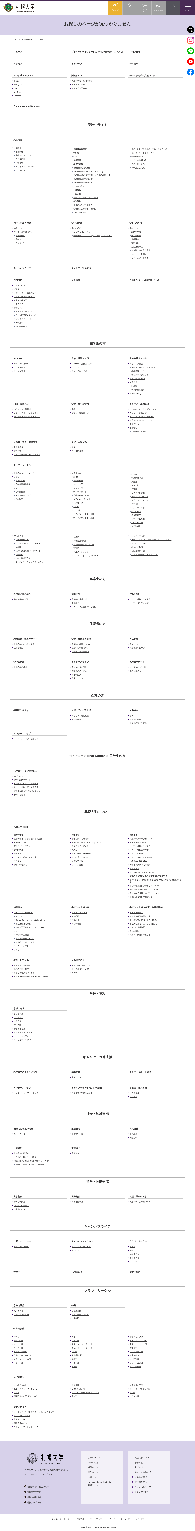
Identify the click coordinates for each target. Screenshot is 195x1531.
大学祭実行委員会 (23, 484)
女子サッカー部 (80, 492)
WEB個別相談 (21, 326)
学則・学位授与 (20, 865)
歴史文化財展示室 (23, 924)
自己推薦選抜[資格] (81, 168)
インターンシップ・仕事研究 (142, 417)
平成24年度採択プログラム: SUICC (144, 893)
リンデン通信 (19, 371)
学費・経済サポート (22, 780)
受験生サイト (97, 125)
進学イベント (19, 308)
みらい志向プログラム (82, 232)
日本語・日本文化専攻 (140, 250)
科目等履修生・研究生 (81, 969)
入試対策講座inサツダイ (26, 315)
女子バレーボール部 (81, 499)
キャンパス (76, 63)
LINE (16, 88)
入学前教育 (134, 869)
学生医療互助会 (138, 390)
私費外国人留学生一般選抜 (84, 209)
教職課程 (133, 1097)
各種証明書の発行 (137, 379)
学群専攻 (139, 1462)
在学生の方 (98, 343)
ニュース (17, 51)
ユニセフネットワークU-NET (28, 543)
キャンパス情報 (136, 364)
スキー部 (135, 485)
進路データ (134, 424)
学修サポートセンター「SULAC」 (145, 367)
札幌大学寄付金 (136, 912)
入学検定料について (138, 648)
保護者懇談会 (135, 671)
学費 (73, 409)
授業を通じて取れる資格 (82, 1093)
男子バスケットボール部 (83, 514)
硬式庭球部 (78, 481)
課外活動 (77, 160)
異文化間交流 (77, 451)
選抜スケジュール (23, 155)
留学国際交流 (141, 1482)
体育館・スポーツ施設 (25, 942)
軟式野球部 (136, 515)
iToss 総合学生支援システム (143, 75)
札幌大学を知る (21, 826)
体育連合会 (76, 473)
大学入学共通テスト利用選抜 (85, 198)
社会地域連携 (141, 1477)
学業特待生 (20, 236)
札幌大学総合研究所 (138, 842)
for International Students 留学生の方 (97, 756)
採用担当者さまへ (22, 710)
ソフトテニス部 (138, 519)
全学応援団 (20, 492)
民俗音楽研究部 (80, 541)
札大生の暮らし (79, 1272)
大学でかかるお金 (22, 223)
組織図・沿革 (19, 853)
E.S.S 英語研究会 (23, 558)
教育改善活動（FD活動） (140, 865)
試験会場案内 (137, 156)
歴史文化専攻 (137, 247)
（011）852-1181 (37, 1474)
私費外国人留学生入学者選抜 (26, 784)
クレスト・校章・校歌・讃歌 (26, 857)
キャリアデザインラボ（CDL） (144, 555)
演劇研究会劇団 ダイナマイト (28, 551)
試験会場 (19, 163)
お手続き (133, 710)
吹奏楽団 (19, 499)
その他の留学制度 (21, 1206)
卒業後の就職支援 (79, 599)
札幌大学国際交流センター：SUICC (31, 927)
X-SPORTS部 (137, 523)
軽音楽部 (19, 555)
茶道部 (76, 548)
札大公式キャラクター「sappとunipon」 (89, 842)
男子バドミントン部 (139, 497)
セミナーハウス (22, 946)
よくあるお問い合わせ (25, 166)
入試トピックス (22, 170)
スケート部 (78, 484)
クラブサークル (142, 1492)
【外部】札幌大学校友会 (140, 599)
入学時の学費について (81, 644)
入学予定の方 (19, 285)
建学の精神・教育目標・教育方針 (28, 839)
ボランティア (135, 1261)
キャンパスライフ (22, 268)
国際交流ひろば (138, 551)
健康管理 (133, 382)
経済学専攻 (136, 232)
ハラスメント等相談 (22, 409)
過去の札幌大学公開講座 (26, 1157)
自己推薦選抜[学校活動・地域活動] (88, 171)
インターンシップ (22, 733)
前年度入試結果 (138, 168)
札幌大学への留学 (138, 1196)
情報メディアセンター (140, 375)
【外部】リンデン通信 (139, 603)
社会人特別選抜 (80, 212)
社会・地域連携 (97, 1114)
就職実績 (75, 1072)
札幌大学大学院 (78, 84)
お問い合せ (134, 51)
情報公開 (75, 916)
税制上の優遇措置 (137, 927)
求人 (131, 716)
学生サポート (77, 678)
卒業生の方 (98, 579)
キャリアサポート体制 (140, 1072)
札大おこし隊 (137, 547)
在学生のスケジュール (81, 671)
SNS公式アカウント (23, 75)
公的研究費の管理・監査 (24, 973)
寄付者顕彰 (134, 931)
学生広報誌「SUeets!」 (82, 853)
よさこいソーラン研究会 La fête (29, 562)
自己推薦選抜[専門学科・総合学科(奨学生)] (91, 175)
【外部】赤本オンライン (24, 297)
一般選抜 (77, 194)
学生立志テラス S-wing (25, 939)
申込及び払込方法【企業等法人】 (144, 924)
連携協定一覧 (77, 1134)
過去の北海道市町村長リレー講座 (30, 1164)
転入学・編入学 (20, 300)
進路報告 (133, 428)
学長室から (18, 861)
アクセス (17, 63)
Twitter (16, 81)
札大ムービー (77, 850)
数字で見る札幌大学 (80, 846)
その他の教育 (77, 960)
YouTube (17, 92)
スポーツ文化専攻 (139, 254)
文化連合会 (18, 536)
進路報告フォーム (139, 431)
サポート (17, 1272)
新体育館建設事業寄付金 (140, 916)
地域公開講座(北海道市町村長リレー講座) (31, 1161)
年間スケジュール (21, 364)
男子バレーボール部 (81, 495)
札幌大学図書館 (22, 935)
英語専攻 (135, 243)
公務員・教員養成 (138, 1087)
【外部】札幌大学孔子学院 (141, 857)
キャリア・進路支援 (81, 268)
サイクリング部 (138, 493)
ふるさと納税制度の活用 (140, 935)
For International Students (27, 106)
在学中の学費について (81, 648)
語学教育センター (139, 371)
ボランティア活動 (137, 536)
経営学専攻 (136, 236)
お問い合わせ (19, 795)
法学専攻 (135, 239)
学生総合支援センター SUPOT (27, 417)
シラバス (75, 367)
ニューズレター (20, 1134)
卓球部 (134, 489)
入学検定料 (20, 159)
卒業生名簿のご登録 (138, 723)
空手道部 (135, 504)
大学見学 (19, 323)
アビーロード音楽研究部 (83, 544)
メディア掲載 (77, 861)
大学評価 (75, 920)
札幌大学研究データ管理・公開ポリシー (31, 976)
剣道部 (134, 474)
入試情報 (17, 139)
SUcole (19, 916)
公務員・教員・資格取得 (25, 442)
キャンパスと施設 (79, 667)
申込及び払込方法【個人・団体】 (144, 920)
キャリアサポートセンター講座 (27, 454)
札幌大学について (97, 812)
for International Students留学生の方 (99, 1483)
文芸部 (76, 537)
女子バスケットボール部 (83, 518)
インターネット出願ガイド (142, 153)
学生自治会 (18, 1305)
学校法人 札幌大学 (80, 907)
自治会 (16, 477)
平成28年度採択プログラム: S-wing (144, 886)
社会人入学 (18, 304)
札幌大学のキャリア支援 (24, 644)
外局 (16, 488)
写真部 (18, 547)
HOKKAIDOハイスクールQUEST (143, 872)
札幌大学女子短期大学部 (82, 81)
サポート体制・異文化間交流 (26, 787)
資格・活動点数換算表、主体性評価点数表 (149, 149)
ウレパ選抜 (78, 186)
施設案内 (17, 907)
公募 (75, 156)
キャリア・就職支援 (139, 404)
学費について (19, 228)
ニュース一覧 (19, 367)
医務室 (134, 386)
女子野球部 (136, 526)
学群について (135, 223)
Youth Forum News (139, 543)
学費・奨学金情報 (80, 404)
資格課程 (17, 451)
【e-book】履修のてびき (82, 364)
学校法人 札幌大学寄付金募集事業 (146, 907)
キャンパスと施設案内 (23, 912)
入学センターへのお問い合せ (26, 293)
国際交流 (75, 1196)
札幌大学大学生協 (79, 88)
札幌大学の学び (20, 667)
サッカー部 (78, 488)
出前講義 (133, 1134)
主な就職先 (18, 648)
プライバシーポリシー (61, 1519)
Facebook (18, 96)
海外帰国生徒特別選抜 (82, 205)
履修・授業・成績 (80, 358)
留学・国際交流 (79, 442)
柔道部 (134, 482)
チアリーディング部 (24, 495)
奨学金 (18, 239)
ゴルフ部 (77, 510)
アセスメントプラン (22, 846)
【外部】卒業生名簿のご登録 (84, 607)
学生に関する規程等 (80, 839)
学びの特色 (18, 776)
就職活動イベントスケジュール (143, 420)
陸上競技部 (136, 511)
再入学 (74, 973)
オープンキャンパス (24, 311)
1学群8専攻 (18, 850)
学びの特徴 (76, 223)
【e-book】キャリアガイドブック (144, 409)
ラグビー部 (78, 503)
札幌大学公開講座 (21, 1153)
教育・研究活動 (21, 960)
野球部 (76, 477)
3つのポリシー (20, 842)
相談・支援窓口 (21, 404)
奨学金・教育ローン (80, 413)
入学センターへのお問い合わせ (144, 280)
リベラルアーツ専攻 (139, 258)
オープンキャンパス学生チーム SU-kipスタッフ (151, 540)
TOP (12, 39)
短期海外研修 (19, 1209)
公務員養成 (18, 447)
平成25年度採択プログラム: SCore (144, 889)
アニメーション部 (81, 552)
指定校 (76, 153)
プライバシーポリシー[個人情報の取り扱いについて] (97, 51)
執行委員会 (20, 481)
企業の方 (97, 695)
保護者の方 (98, 624)
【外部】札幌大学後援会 (140, 846)
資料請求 (133, 63)
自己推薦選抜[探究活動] (83, 179)
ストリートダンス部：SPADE (86, 556)
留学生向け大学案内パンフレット (28, 791)
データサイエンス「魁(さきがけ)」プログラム (92, 236)
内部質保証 (76, 924)
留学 (73, 447)
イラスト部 (134, 1396)
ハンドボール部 (138, 508)
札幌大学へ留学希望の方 (25, 771)
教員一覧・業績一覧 (22, 965)
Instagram (18, 84)
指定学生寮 (76, 675)
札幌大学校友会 (34, 1502)
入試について (135, 644)
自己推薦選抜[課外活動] (83, 182)
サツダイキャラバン (24, 319)
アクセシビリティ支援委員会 (26, 413)
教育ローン (20, 243)
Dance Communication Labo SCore (30, 920)
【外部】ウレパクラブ (140, 853)
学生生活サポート (138, 358)
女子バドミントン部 (139, 500)
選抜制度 (19, 152)
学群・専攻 (97, 994)
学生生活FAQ (135, 393)
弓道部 (76, 507)
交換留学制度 (19, 1202)
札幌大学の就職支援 (81, 710)
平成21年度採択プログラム (141, 897)
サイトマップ (96, 1519)
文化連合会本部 (22, 540)
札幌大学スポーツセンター (25, 473)
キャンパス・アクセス (82, 1241)
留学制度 (17, 1196)
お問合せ (81, 1519)
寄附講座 (75, 1153)
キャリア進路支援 (143, 1472)
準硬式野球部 (137, 478)
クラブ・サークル (22, 465)
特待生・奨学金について (24, 232)
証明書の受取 (135, 719)
